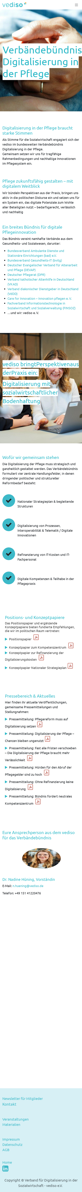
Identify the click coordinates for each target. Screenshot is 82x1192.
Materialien (11, 1124)
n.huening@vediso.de (29, 886)
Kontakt (9, 1104)
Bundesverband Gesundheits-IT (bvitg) (34, 260)
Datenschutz (12, 1144)
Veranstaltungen (15, 1119)
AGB (5, 1150)
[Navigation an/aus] (76, 4)
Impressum (11, 1139)
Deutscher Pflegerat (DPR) (26, 274)
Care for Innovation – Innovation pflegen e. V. (39, 298)
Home (7, 1162)
